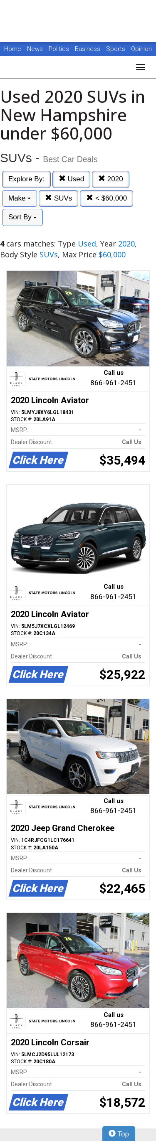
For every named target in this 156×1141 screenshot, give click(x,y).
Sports (116, 49)
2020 (110, 179)
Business (88, 49)
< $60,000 (106, 198)
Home (12, 49)
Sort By (22, 217)
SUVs (58, 198)
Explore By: (26, 179)
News (35, 49)
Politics (59, 49)
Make (19, 198)
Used (71, 179)
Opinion (141, 49)
